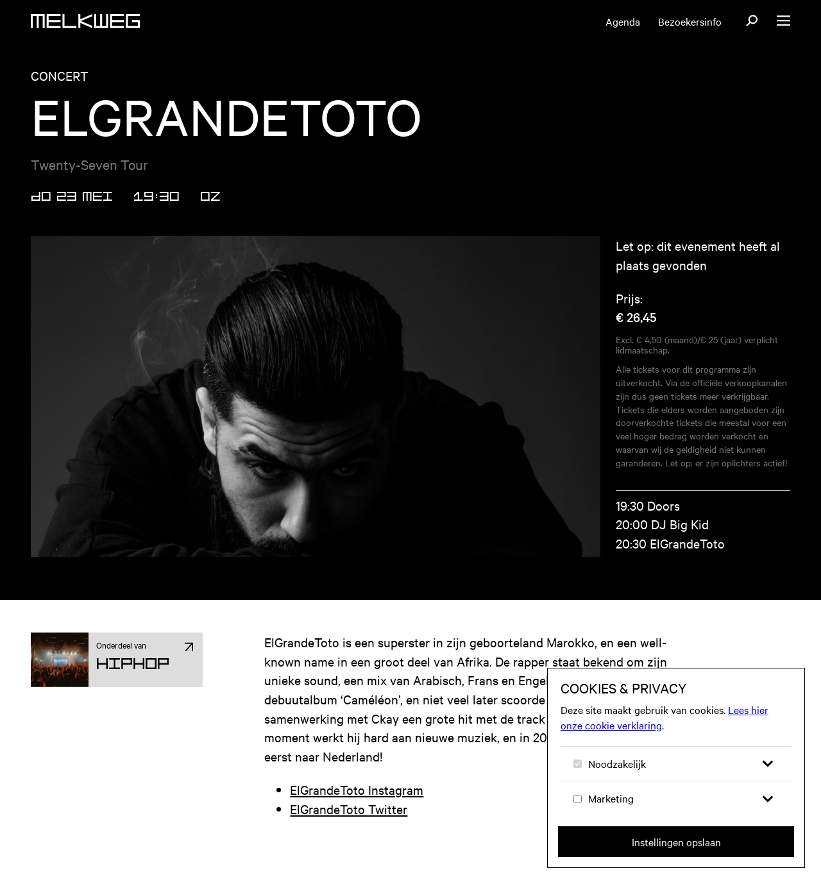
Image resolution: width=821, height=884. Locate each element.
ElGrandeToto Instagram (356, 789)
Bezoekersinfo (690, 21)
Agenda (622, 21)
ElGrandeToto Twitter (348, 809)
